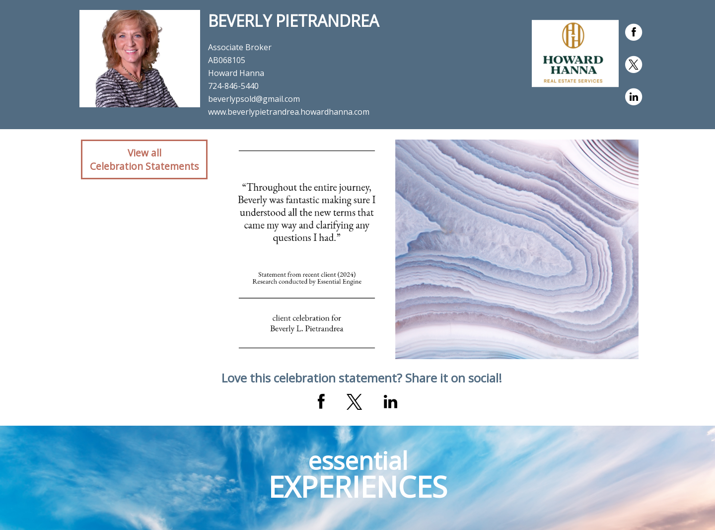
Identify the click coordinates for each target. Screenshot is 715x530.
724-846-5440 (233, 85)
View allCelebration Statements (144, 159)
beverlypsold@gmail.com (254, 98)
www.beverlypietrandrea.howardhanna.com (288, 111)
